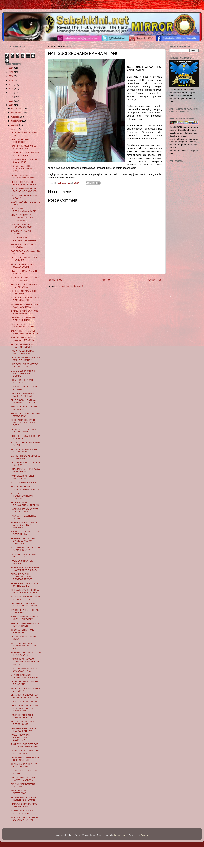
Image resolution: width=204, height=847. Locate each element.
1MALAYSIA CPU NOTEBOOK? (19, 791)
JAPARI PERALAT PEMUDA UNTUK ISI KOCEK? (24, 617)
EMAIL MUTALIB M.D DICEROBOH (21, 140)
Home (106, 279)
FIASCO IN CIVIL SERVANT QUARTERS (24, 555)
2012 (11, 97)
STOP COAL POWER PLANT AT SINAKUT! (25, 388)
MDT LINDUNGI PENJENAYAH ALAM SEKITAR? (25, 548)
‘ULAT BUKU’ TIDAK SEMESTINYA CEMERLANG (26, 487)
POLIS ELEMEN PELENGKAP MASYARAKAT (25, 414)
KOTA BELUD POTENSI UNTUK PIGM (22, 477)
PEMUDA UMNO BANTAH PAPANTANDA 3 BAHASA (24, 189)
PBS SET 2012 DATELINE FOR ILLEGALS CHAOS (23, 183)
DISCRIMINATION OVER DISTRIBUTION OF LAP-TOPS (24, 422)
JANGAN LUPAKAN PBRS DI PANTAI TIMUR (25, 624)
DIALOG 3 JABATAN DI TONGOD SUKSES (22, 225)
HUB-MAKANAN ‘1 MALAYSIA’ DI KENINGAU (25, 470)
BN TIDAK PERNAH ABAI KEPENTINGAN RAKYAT (24, 604)
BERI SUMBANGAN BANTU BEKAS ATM (24, 682)
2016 (11, 80)
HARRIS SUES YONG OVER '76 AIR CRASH (25, 510)
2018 (11, 76)
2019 (11, 72)
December (16, 108)
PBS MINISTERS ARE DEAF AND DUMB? (24, 258)
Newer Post (55, 279)
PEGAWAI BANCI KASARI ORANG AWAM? (23, 430)
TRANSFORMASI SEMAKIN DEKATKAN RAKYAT (24, 818)
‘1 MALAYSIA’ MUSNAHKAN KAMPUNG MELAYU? (24, 312)
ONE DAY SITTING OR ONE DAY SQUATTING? (24, 669)
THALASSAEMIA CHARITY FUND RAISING (24, 765)
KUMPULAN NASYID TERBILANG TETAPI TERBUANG (22, 217)
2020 (11, 68)
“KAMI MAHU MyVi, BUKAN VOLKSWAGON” (24, 147)
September (16, 121)
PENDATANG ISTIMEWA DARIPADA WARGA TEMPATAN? (23, 540)
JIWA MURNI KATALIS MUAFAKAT (21, 232)
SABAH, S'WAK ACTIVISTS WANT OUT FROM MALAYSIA (24, 525)
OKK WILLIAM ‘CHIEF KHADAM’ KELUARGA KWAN (23, 168)
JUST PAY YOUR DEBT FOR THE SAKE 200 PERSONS (25, 745)
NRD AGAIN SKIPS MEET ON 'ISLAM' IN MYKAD (25, 365)
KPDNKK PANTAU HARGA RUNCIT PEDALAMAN (23, 798)
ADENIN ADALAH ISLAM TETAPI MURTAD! (23, 318)
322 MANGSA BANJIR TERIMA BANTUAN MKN (26, 279)
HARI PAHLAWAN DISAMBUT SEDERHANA (25, 160)
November (16, 113)
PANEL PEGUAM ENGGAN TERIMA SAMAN (24, 285)
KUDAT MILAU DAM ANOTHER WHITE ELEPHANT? (21, 737)
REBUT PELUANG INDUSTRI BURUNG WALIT (25, 752)
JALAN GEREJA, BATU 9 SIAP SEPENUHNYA (25, 533)
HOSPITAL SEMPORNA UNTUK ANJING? (22, 352)
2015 (11, 84)
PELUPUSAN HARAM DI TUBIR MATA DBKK (23, 345)
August (15, 125)
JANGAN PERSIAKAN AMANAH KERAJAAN (22, 338)
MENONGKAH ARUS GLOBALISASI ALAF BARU (25, 676)
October (15, 117)
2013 (11, 92)
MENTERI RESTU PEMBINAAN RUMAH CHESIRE (22, 495)
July (13, 129)
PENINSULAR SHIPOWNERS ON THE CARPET (25, 584)
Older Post (155, 279)
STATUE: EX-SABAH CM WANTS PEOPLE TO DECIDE (23, 373)
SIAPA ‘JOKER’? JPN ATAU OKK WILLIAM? (24, 805)
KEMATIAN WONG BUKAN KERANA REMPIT (24, 450)
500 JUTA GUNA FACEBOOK (25, 482)
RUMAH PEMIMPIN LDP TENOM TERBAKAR (22, 716)
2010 (11, 105)
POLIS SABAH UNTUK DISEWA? (22, 562)
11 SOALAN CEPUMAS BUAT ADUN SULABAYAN (25, 305)
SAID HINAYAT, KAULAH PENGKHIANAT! (23, 812)
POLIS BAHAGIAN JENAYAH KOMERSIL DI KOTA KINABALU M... (25, 708)
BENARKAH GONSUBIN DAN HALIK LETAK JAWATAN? (25, 696)
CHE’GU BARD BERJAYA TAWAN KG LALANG (23, 778)
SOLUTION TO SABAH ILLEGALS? (22, 381)
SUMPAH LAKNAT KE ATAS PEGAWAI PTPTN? (24, 729)
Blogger (144, 835)
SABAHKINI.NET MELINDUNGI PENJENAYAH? (26, 653)
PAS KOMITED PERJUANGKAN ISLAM (23, 209)
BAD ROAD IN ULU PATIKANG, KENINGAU (23, 239)
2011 (11, 101)
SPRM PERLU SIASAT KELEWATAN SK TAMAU (24, 176)
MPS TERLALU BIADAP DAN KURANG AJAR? (25, 154)
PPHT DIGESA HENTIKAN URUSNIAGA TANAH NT (24, 401)
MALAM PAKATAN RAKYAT (24, 702)
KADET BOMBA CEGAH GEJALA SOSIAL (22, 265)
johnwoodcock (121, 835)
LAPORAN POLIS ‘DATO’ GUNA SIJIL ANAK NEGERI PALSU (25, 661)
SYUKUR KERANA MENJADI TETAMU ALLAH (25, 298)
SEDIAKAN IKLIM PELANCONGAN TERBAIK (25, 503)
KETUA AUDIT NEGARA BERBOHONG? (22, 722)
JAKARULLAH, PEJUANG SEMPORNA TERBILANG (24, 332)
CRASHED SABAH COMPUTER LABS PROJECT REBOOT (22, 576)
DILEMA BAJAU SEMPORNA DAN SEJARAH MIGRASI (25, 591)
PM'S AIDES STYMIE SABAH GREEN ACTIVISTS (25, 758)
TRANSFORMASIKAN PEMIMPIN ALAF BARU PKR (23, 645)
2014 (11, 88)
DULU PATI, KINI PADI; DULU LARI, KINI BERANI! (25, 394)
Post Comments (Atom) (72, 286)
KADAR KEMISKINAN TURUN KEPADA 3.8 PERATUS (25, 598)
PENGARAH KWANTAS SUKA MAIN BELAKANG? (25, 358)
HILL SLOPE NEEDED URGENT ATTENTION (22, 325)
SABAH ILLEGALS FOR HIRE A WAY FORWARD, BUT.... (25, 568)
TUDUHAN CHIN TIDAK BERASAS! (22, 631)
